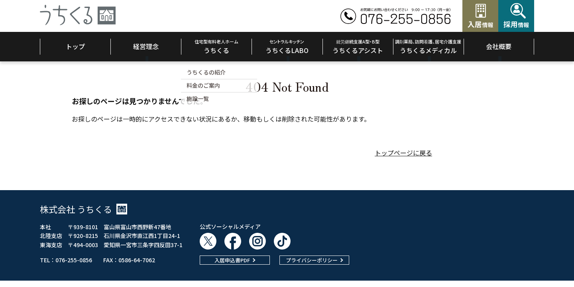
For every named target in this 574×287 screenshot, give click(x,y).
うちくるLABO (287, 46)
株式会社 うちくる (83, 208)
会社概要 (498, 46)
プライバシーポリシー (312, 260)
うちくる (216, 46)
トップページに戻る (403, 152)
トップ (75, 46)
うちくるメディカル (428, 46)
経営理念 (146, 46)
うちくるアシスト (357, 46)
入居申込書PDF (232, 260)
